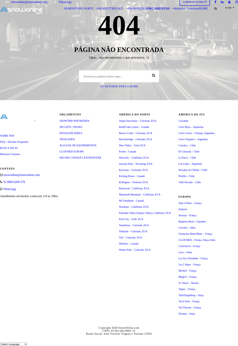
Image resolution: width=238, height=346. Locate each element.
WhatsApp (65, 2)
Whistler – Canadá (128, 243)
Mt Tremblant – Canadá (131, 200)
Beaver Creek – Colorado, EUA (135, 133)
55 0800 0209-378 (14, 182)
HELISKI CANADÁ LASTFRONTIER (80, 157)
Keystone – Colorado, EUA (133, 170)
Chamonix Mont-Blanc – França (195, 233)
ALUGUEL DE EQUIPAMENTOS (78, 145)
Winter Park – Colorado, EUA (134, 249)
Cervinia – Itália (186, 227)
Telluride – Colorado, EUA (133, 231)
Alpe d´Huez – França (190, 203)
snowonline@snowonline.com (29, 2)
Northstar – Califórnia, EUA (134, 206)
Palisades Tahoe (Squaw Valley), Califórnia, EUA (145, 213)
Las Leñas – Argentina (190, 163)
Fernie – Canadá (127, 151)
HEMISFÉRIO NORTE (79, 8)
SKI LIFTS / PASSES (71, 127)
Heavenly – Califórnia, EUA (134, 157)
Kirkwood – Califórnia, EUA (134, 188)
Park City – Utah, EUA (131, 219)
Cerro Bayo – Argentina (190, 127)
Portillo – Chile (186, 176)
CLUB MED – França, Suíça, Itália (196, 240)
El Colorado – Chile (188, 151)
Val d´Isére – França (189, 301)
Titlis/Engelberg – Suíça (191, 295)
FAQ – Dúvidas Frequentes (14, 142)
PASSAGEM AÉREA (71, 133)
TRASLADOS (67, 139)
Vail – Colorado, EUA (130, 237)
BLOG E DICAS (9, 148)
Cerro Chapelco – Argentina (193, 139)
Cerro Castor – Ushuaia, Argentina (196, 133)
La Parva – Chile (187, 157)
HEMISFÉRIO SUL (111, 8)
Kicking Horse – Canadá (132, 176)
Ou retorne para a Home (119, 86)
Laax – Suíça (185, 252)
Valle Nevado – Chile (189, 182)
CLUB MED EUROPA (72, 151)
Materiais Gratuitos (186, 8)
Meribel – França (187, 270)
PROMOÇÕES (137, 8)
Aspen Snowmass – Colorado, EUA (137, 120)
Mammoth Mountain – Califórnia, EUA (139, 194)
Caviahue (183, 120)
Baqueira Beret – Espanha (192, 221)
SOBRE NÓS (7, 135)
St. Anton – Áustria (188, 283)
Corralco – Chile (187, 145)
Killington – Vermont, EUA (133, 182)
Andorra (182, 209)
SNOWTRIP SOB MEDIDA (74, 120)
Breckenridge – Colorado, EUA (135, 139)
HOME (203, 8)
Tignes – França (186, 289)
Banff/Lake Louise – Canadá (134, 127)
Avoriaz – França (187, 215)
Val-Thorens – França (189, 307)
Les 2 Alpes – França (189, 264)
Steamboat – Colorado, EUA (134, 225)
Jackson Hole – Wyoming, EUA (135, 163)
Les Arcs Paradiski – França (193, 258)
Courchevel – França (189, 246)
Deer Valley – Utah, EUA (132, 145)
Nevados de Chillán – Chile (192, 170)
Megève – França (187, 276)
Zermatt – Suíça (186, 313)
